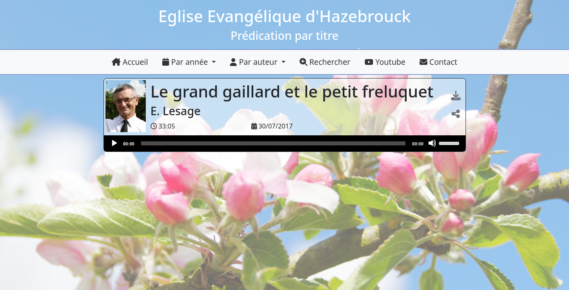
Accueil (130, 61)
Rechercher (325, 61)
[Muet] (432, 143)
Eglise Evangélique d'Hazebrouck (284, 16)
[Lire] (114, 143)
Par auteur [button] (254, 61)
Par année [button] (186, 61)
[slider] (273, 143)
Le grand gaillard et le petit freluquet (294, 91)
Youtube (385, 61)
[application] (285, 143)
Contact (438, 61)
